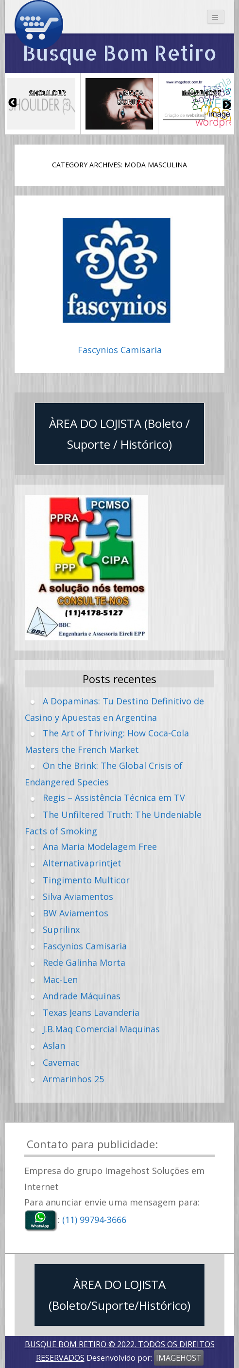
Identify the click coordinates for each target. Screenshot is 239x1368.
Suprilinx (61, 929)
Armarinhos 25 (73, 1079)
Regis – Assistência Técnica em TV (114, 797)
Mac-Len (60, 979)
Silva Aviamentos (78, 896)
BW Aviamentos (75, 913)
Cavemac (61, 1062)
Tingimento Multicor (86, 880)
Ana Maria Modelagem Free (100, 846)
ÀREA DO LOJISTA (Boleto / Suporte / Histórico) (119, 433)
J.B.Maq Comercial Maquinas (101, 1029)
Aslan (54, 1045)
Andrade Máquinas (81, 996)
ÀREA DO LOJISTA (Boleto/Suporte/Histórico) (119, 1294)
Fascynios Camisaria (120, 350)
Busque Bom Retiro (119, 52)
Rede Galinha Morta (84, 962)
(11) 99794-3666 (94, 1220)
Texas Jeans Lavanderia (91, 1012)
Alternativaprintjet (82, 863)
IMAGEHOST (179, 1357)
